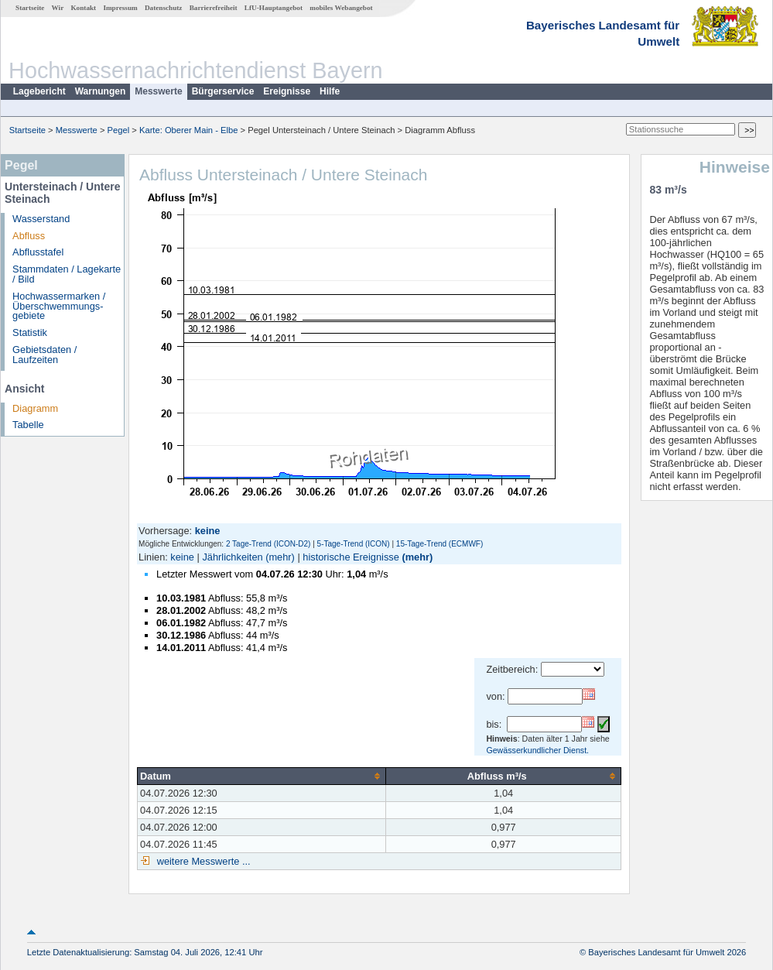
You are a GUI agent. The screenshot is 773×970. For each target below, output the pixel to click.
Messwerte (158, 91)
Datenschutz (164, 8)
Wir (58, 8)
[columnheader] (262, 775)
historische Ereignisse (350, 557)
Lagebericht (39, 91)
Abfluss (28, 236)
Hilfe (330, 91)
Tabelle (28, 424)
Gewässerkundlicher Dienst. (537, 750)
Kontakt (83, 8)
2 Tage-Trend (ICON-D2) (268, 544)
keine (182, 557)
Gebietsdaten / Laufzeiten (44, 354)
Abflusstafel (37, 252)
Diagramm (35, 408)
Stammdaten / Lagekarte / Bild (66, 274)
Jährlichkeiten (232, 557)
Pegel (119, 130)
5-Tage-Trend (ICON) (353, 544)
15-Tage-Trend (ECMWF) (439, 544)
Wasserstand (41, 219)
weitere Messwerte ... (202, 861)
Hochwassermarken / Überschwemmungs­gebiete (58, 306)
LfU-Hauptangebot (274, 8)
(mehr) (280, 557)
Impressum (120, 8)
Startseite (29, 8)
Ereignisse (286, 91)
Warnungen (100, 91)
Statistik (29, 332)
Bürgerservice (223, 91)
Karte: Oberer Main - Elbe (188, 130)
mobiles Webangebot (341, 8)
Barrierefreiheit (214, 8)
